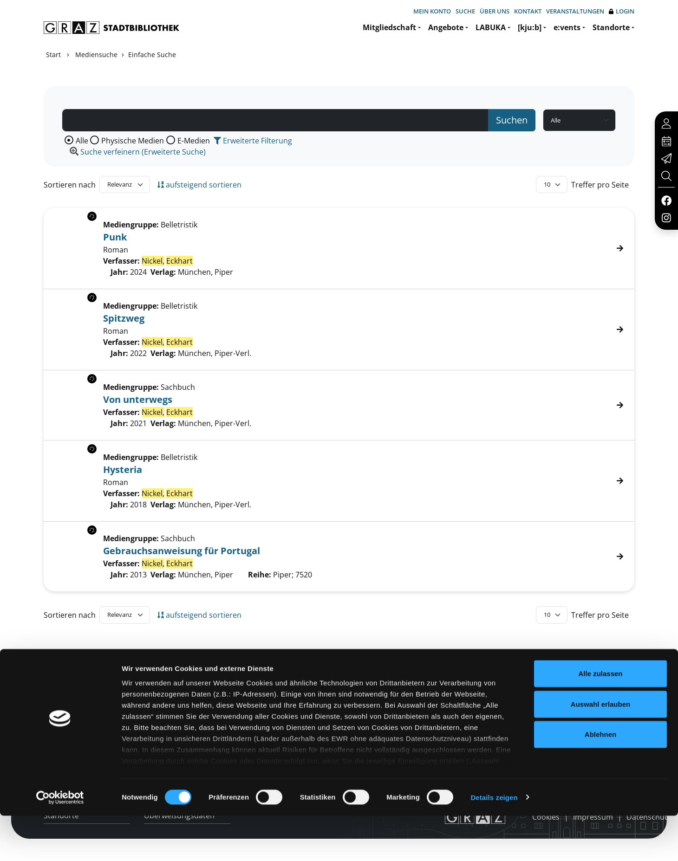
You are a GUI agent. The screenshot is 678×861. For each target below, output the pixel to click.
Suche (465, 11)
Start (53, 54)
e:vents (567, 27)
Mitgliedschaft (389, 27)
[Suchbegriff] (275, 120)
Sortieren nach (70, 185)
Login (621, 11)
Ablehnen (600, 780)
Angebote (445, 27)
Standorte (611, 27)
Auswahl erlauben (600, 749)
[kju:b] (529, 27)
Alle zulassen (600, 719)
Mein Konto (432, 11)
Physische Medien (132, 141)
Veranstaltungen (575, 11)
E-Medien (193, 141)
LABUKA (491, 27)
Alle (82, 141)
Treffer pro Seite (600, 185)
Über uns (494, 11)
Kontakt (527, 11)
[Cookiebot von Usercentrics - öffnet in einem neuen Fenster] (60, 843)
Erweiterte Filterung (253, 141)
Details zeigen (493, 843)
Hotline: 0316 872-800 (568, 678)
